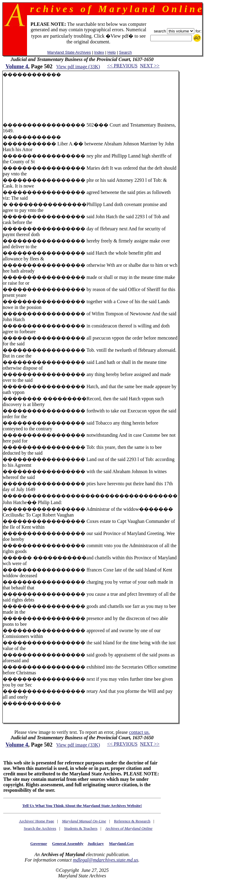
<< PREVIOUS (122, 65)
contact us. (139, 732)
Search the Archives (40, 828)
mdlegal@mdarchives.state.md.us (105, 859)
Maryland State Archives (69, 52)
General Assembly (67, 843)
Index (99, 52)
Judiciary (95, 843)
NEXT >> (149, 65)
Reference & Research (132, 821)
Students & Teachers (80, 828)
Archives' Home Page (36, 821)
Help (111, 52)
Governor (38, 843)
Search (125, 52)
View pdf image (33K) (78, 66)
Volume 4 (16, 66)
